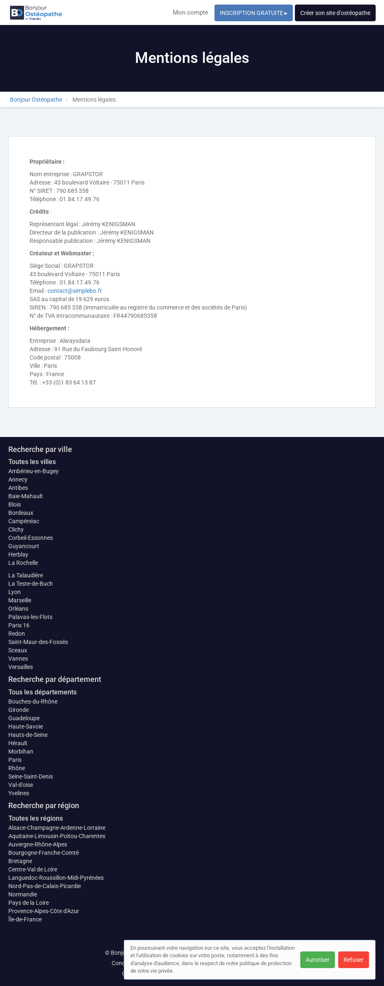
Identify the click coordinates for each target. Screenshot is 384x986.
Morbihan (20, 751)
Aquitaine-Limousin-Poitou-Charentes (56, 836)
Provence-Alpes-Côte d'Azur (43, 911)
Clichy (16, 529)
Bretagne (20, 861)
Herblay (18, 554)
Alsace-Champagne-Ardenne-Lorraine (56, 827)
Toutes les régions (35, 818)
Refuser (354, 959)
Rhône (16, 768)
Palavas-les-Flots (30, 617)
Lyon (14, 592)
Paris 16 (19, 625)
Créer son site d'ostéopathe (335, 13)
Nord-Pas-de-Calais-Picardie (44, 886)
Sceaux (17, 650)
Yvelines (18, 793)
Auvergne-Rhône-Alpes (37, 844)
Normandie (22, 894)
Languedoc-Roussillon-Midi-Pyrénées (56, 877)
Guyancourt (23, 546)
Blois (14, 504)
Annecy (17, 479)
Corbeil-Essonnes (30, 537)
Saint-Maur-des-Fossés (38, 642)
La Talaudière (25, 575)
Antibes (18, 487)
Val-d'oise (20, 784)
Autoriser (317, 959)
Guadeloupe (24, 718)
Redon (16, 633)
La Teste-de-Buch (30, 583)
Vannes (18, 658)
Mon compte (190, 12)
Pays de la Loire (28, 902)
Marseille (19, 600)
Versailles (20, 667)
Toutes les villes (32, 462)
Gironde (18, 709)
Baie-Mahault (25, 496)
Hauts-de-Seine (27, 734)
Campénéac (23, 521)
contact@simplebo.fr (74, 290)
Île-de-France (25, 919)
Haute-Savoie (25, 726)
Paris (15, 759)
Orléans (18, 608)
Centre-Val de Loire (32, 869)
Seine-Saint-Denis (30, 776)
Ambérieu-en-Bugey (33, 471)
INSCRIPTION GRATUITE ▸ (253, 13)
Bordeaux (20, 512)
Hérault (17, 743)
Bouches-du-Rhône (32, 701)
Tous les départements (42, 692)
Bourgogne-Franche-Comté (43, 852)
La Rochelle (23, 562)
